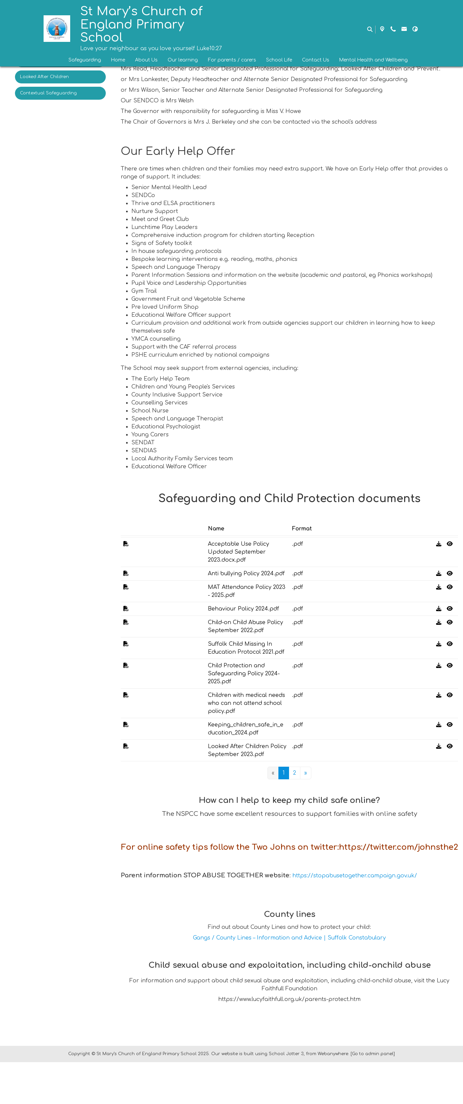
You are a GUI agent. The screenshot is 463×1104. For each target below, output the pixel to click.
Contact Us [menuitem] (315, 59)
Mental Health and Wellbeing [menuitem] (373, 59)
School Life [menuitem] (279, 59)
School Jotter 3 (286, 1095)
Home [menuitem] (118, 59)
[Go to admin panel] (373, 1095)
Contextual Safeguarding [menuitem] (48, 93)
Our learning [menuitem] (183, 59)
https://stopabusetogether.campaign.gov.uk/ (354, 918)
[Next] (305, 773)
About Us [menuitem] (146, 59)
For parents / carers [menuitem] (232, 59)
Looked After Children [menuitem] (44, 76)
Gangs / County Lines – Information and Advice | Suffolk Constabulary (289, 980)
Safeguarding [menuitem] (85, 59)
